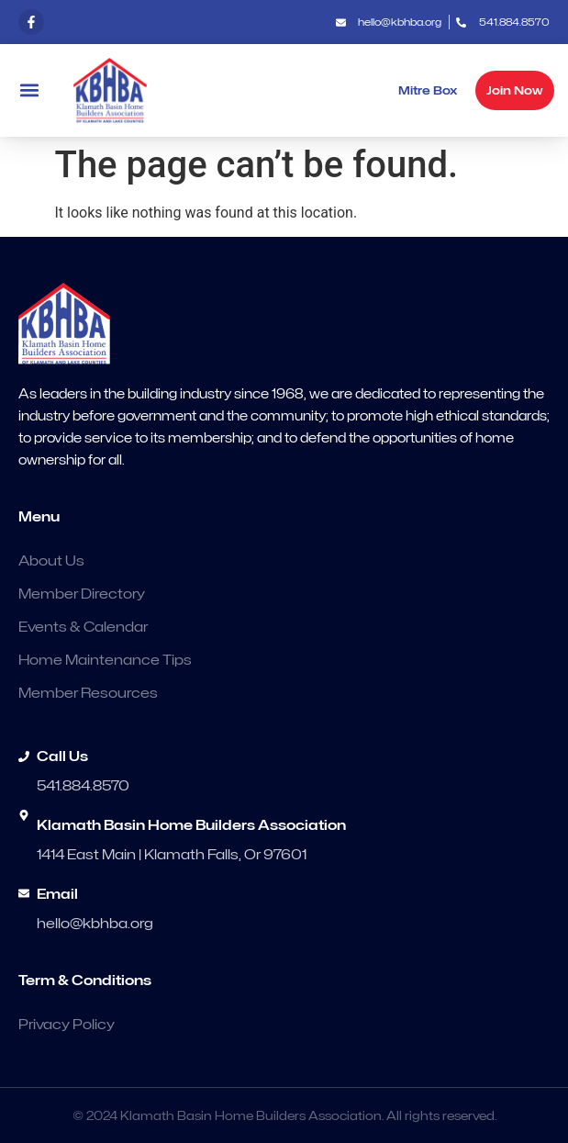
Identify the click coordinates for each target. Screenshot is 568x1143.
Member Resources (88, 693)
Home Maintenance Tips (105, 660)
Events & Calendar (83, 627)
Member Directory (81, 594)
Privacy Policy (66, 1024)
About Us (51, 561)
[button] (29, 90)
